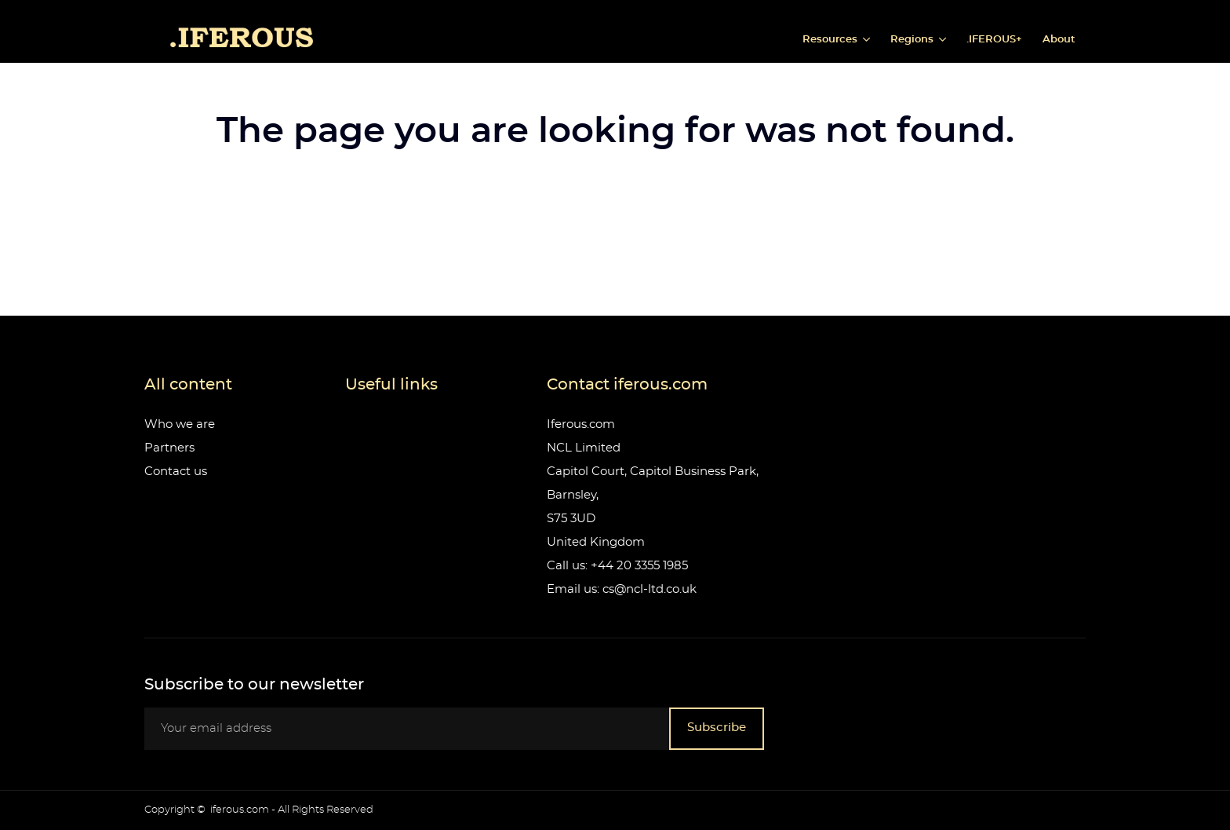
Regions (913, 40)
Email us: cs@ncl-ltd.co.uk (622, 589)
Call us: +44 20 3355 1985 (617, 566)
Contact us (175, 471)
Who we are (179, 424)
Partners (169, 448)
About (1059, 40)
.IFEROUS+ (994, 40)
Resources (831, 40)
